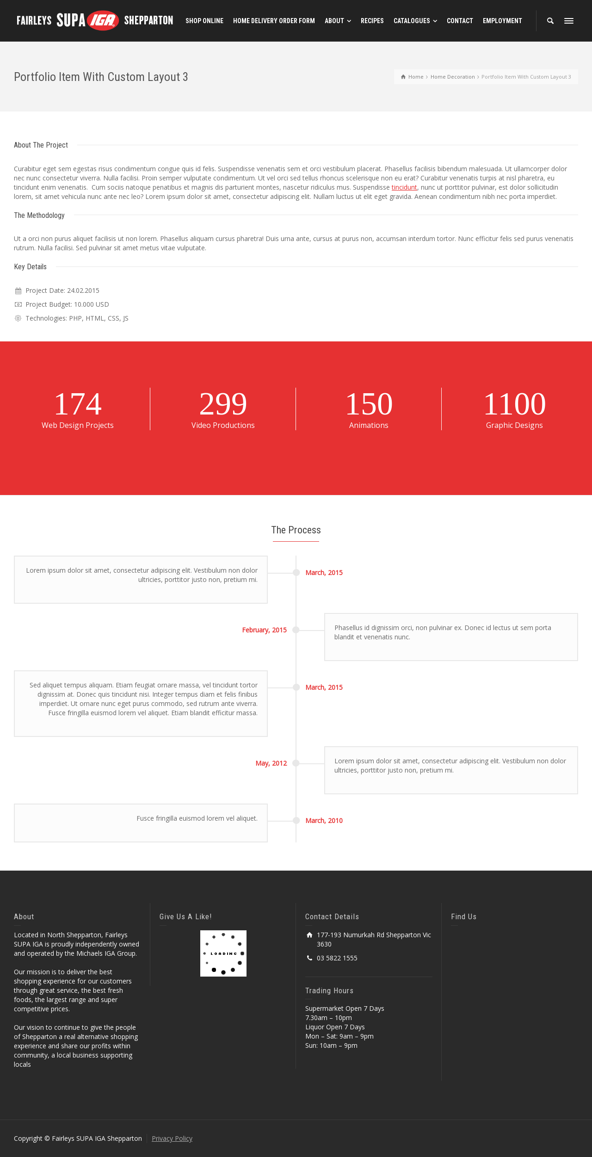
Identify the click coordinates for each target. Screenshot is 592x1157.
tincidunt (404, 187)
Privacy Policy (172, 1138)
